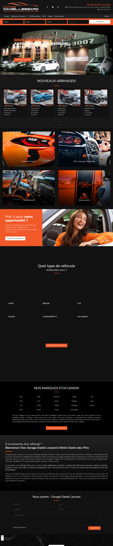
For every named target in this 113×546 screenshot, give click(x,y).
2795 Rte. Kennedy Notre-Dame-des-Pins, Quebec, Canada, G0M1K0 (88, 7)
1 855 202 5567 (104, 9)
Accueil (6, 16)
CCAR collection (34, 16)
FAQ (44, 16)
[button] (2, 536)
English (107, 16)
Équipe (50, 16)
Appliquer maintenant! (15, 238)
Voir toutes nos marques (56, 428)
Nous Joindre (59, 16)
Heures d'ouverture (22, 59)
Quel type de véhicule (56, 267)
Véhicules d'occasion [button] (18, 16)
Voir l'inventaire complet (56, 345)
